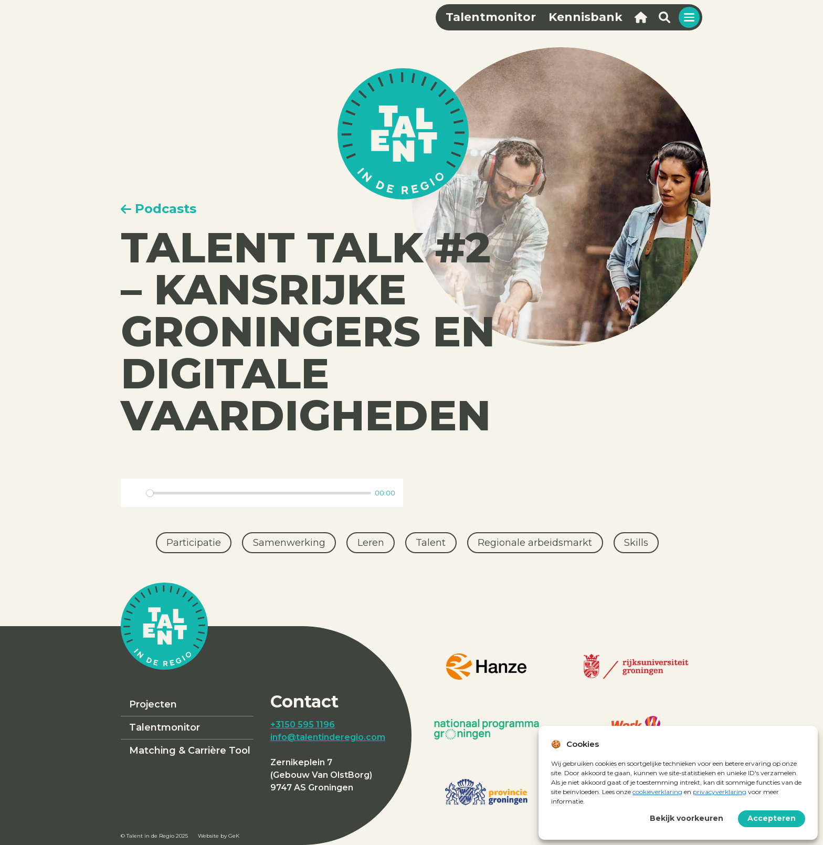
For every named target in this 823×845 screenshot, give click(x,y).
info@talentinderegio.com (327, 737)
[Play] (135, 493)
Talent (431, 542)
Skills (636, 542)
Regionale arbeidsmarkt (535, 542)
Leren (370, 542)
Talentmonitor (164, 727)
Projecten (153, 704)
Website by (218, 835)
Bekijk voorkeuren (686, 818)
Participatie (193, 542)
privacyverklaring (719, 792)
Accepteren (771, 818)
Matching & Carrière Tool (189, 750)
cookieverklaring (657, 792)
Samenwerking (289, 542)
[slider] (258, 493)
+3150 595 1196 (302, 725)
